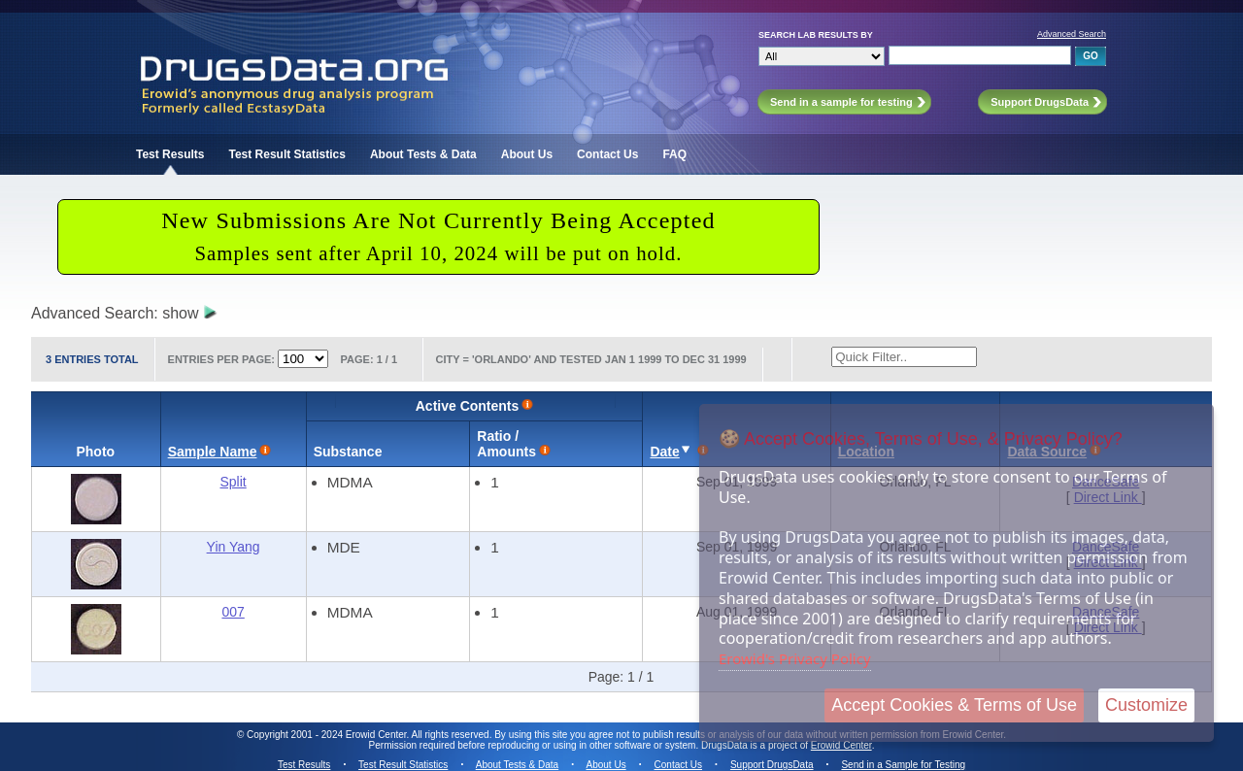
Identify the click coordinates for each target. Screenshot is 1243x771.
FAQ (674, 154)
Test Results (170, 154)
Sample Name (212, 451)
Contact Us (607, 154)
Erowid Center (841, 745)
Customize (1146, 705)
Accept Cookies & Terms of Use (954, 705)
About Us (527, 154)
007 (232, 612)
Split (233, 481)
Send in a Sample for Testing (903, 764)
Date (664, 451)
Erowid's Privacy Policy (795, 658)
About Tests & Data (423, 154)
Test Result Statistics (286, 154)
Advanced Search (1071, 34)
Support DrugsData (772, 764)
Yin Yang (233, 546)
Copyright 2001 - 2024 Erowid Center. (328, 734)
